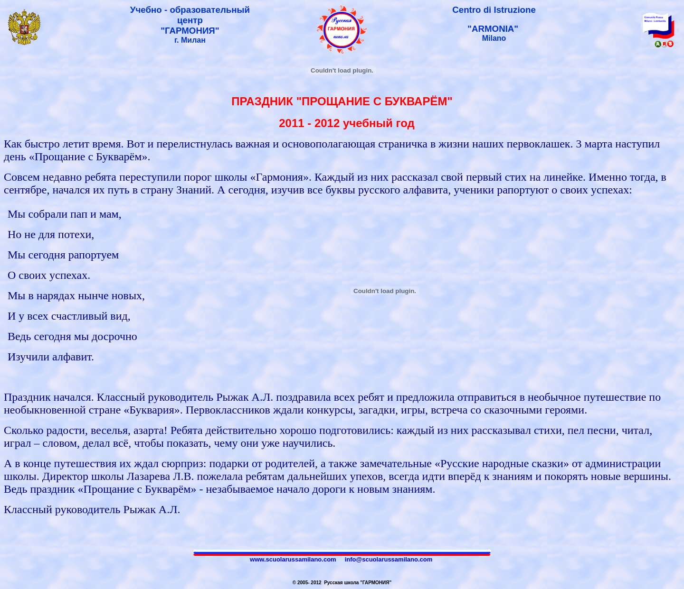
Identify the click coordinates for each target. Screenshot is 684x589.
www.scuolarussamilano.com (293, 559)
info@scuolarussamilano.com (389, 559)
